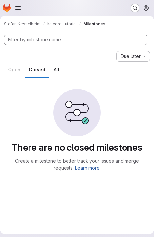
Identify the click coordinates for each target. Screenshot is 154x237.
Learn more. (88, 168)
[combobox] (133, 56)
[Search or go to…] (135, 8)
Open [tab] (14, 69)
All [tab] (56, 69)
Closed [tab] (37, 69)
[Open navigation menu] (18, 8)
